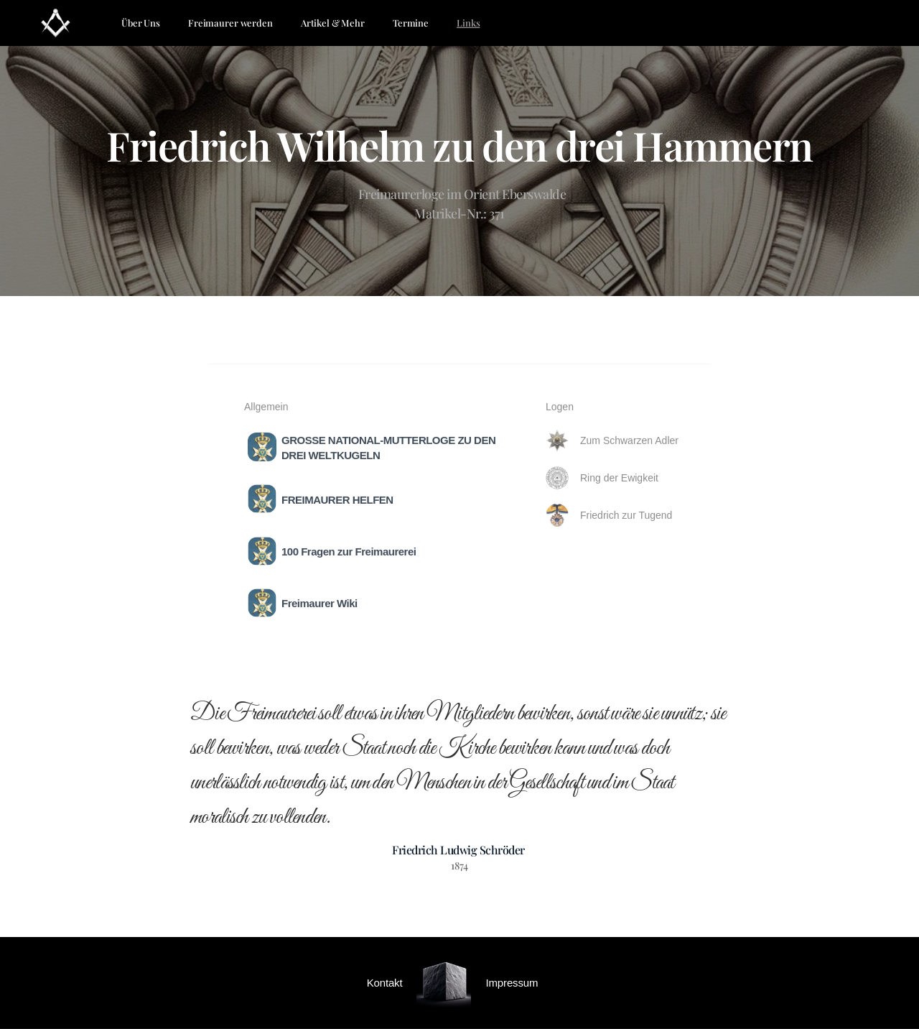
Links (468, 23)
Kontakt (385, 983)
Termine (411, 23)
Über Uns (140, 23)
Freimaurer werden (230, 23)
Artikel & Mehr (333, 23)
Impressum (511, 983)
